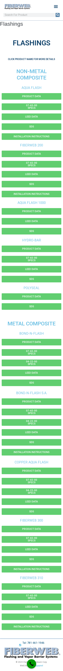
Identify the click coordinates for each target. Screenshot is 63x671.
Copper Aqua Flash (31, 462)
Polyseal (31, 288)
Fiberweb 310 (31, 578)
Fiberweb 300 (31, 520)
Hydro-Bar (31, 240)
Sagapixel (38, 665)
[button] (56, 6)
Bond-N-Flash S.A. (31, 393)
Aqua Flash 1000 (31, 203)
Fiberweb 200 (31, 145)
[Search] (58, 15)
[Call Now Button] (31, 663)
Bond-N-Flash (31, 333)
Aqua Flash (31, 88)
